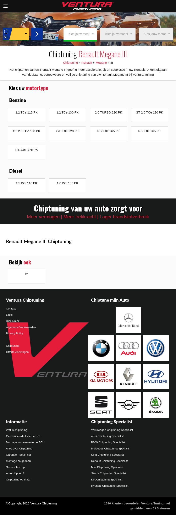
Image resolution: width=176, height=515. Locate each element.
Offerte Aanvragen (17, 352)
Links (9, 314)
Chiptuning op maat (18, 479)
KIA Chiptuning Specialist (106, 479)
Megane (101, 62)
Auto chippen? (15, 473)
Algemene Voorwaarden (21, 327)
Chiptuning (70, 62)
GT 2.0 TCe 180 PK (149, 112)
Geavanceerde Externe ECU (24, 436)
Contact (11, 308)
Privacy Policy (14, 333)
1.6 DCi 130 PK (67, 183)
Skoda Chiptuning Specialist (108, 473)
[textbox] (80, 34)
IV (26, 273)
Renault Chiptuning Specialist (109, 460)
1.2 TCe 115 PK (27, 112)
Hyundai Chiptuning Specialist (109, 485)
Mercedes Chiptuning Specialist (110, 448)
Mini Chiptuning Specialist (107, 467)
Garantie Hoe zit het (18, 454)
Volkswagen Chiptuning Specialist (112, 429)
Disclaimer (12, 321)
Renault (86, 62)
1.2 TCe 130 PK (67, 112)
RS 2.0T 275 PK (26, 149)
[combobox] (80, 34)
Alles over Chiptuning (19, 448)
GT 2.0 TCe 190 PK (26, 131)
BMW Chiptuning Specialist (108, 442)
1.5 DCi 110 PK (26, 183)
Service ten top (15, 467)
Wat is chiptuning (16, 429)
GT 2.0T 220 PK (67, 131)
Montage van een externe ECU (25, 442)
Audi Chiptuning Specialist (107, 436)
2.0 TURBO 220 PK (108, 112)
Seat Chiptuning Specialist (107, 454)
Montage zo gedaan (18, 460)
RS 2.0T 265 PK (108, 131)
